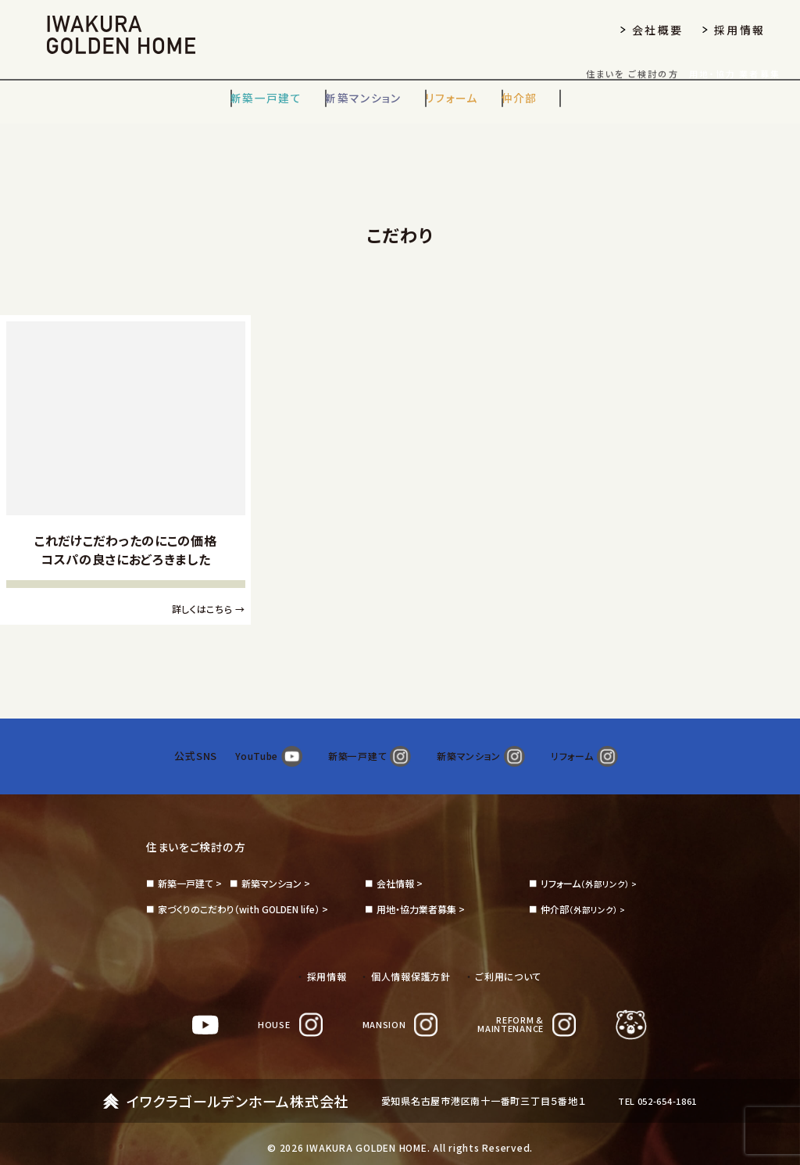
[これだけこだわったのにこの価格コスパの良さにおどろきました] (125, 418)
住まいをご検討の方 (202, 830)
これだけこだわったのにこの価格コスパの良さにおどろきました (125, 549)
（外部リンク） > (591, 867)
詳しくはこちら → (208, 608)
